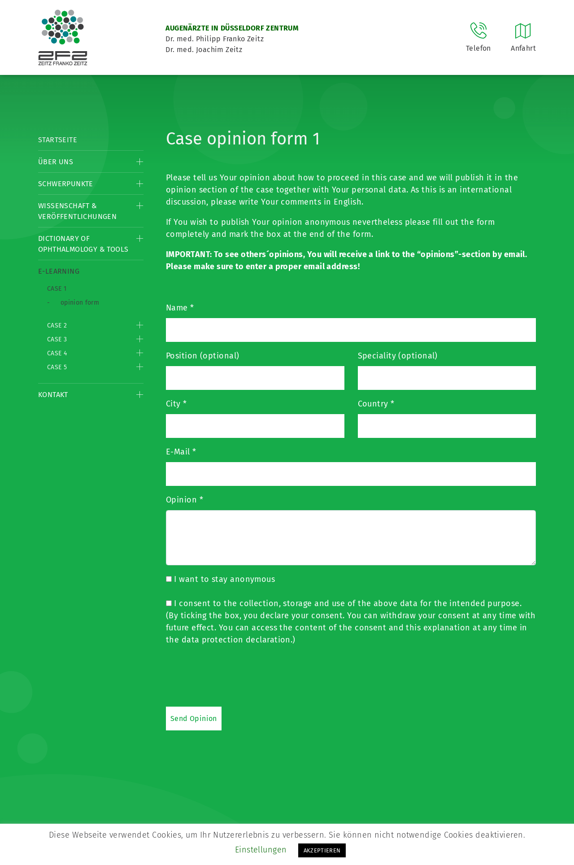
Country (376, 404)
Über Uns (55, 161)
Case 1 (56, 289)
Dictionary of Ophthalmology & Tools (83, 243)
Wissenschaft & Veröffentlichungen (77, 211)
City (176, 404)
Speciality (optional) (398, 356)
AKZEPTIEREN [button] (322, 850)
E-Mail (181, 452)
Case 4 (57, 353)
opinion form (80, 302)
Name (180, 308)
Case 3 (57, 339)
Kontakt (53, 394)
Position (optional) (202, 356)
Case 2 (57, 325)
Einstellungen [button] (261, 850)
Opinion (184, 500)
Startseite (57, 139)
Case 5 (57, 367)
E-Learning (58, 271)
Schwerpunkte (65, 183)
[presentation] (234, 675)
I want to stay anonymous (220, 579)
